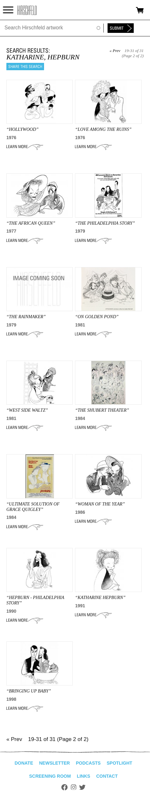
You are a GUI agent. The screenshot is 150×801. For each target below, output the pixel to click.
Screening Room (50, 776)
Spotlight (119, 763)
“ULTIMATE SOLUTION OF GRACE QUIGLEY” (32, 507)
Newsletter (54, 763)
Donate (24, 763)
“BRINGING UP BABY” (28, 691)
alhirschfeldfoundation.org (27, 10)
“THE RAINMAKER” (26, 316)
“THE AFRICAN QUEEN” (30, 223)
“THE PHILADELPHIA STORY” (105, 223)
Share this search (25, 66)
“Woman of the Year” (100, 504)
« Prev (114, 50)
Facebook (64, 787)
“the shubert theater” (102, 410)
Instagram (73, 787)
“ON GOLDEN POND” (96, 316)
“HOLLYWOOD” (22, 129)
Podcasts (88, 763)
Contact (106, 776)
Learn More (24, 147)
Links (83, 776)
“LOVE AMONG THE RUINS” (103, 129)
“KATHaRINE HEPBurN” (100, 597)
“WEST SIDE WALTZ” (27, 410)
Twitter (82, 787)
